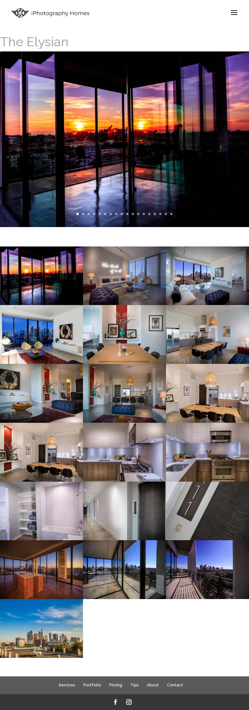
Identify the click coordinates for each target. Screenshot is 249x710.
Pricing (115, 685)
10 (127, 214)
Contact (175, 685)
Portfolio (92, 685)
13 (144, 214)
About (153, 685)
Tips (134, 685)
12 (138, 214)
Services (67, 685)
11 (133, 214)
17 (166, 214)
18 (171, 214)
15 (155, 214)
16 (160, 214)
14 (149, 214)
